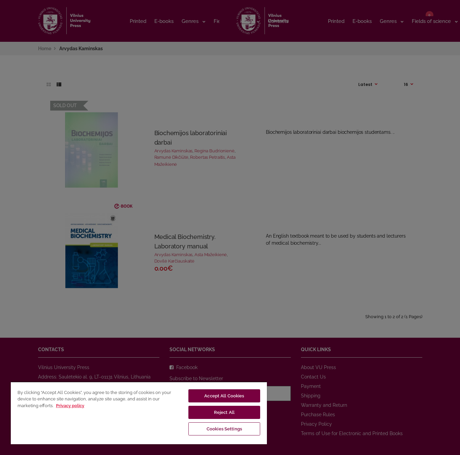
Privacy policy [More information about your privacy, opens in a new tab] (70, 405)
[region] (139, 413)
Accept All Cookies (224, 395)
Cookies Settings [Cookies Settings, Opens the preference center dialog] (224, 428)
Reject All (224, 412)
